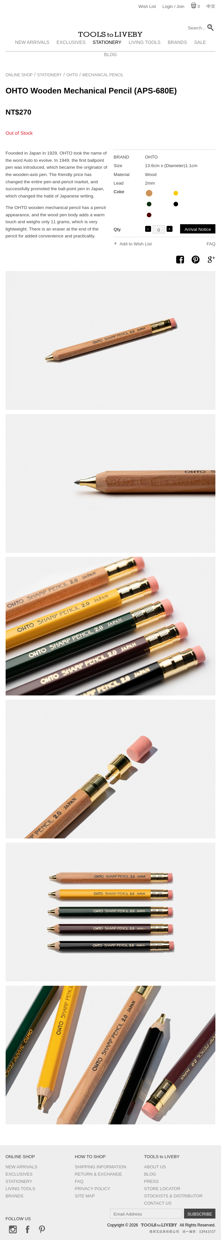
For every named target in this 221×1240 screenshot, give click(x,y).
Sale (200, 57)
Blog (150, 1174)
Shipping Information (100, 1166)
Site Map (85, 1195)
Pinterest (42, 1229)
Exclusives (70, 57)
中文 (210, 6)
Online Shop (19, 75)
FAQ (210, 243)
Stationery (107, 57)
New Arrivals (32, 57)
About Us (155, 1166)
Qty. (118, 229)
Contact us (158, 1203)
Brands (177, 57)
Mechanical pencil (103, 75)
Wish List (147, 6)
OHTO (72, 75)
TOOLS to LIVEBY (110, 42)
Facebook (27, 1229)
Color (119, 191)
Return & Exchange (98, 1174)
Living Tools (145, 57)
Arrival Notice (197, 229)
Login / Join (174, 6)
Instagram (13, 1229)
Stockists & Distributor (173, 1195)
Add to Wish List (136, 244)
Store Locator (162, 1188)
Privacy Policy (92, 1188)
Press (151, 1181)
